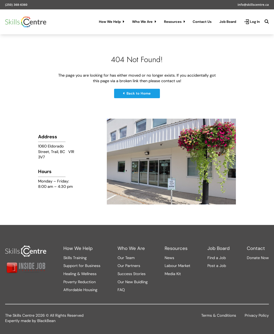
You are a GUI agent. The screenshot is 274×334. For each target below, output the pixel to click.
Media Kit (173, 273)
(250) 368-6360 (16, 5)
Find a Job (216, 257)
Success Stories (132, 273)
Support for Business (81, 265)
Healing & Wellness (80, 273)
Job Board (227, 21)
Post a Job (216, 265)
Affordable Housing (80, 289)
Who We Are (144, 21)
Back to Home (137, 93)
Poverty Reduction (79, 282)
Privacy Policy (257, 315)
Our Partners (129, 265)
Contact (256, 248)
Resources (174, 21)
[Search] (267, 21)
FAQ (121, 289)
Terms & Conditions (218, 315)
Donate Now (258, 257)
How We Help (111, 21)
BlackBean (46, 320)
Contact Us (202, 21)
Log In (252, 22)
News (169, 257)
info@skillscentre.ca (253, 5)
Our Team (126, 257)
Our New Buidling (133, 282)
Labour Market (177, 265)
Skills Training (75, 257)
